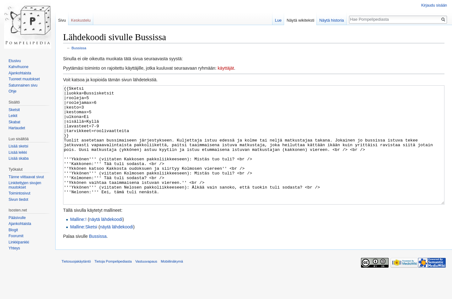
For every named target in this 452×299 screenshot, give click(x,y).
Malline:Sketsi (83, 250)
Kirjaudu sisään (434, 5)
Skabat (14, 122)
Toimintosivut (19, 193)
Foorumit (15, 236)
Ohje (12, 91)
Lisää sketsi (18, 146)
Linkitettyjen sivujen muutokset (24, 185)
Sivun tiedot (18, 199)
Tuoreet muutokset (24, 79)
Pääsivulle (17, 218)
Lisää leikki (17, 152)
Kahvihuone (18, 67)
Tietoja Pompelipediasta (113, 285)
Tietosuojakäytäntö (76, 285)
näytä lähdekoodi (105, 242)
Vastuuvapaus (146, 285)
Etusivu (14, 61)
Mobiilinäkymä (172, 285)
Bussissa (79, 48)
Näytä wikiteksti (300, 20)
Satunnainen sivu (22, 85)
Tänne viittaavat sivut (26, 177)
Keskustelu (81, 20)
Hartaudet (16, 128)
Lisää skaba (18, 158)
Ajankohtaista (19, 73)
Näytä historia (331, 20)
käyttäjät (226, 68)
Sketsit (14, 110)
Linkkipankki (18, 242)
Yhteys (14, 248)
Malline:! (78, 242)
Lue (278, 20)
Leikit (12, 116)
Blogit (13, 230)
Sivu (62, 20)
